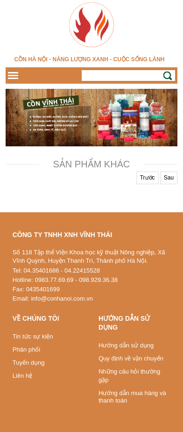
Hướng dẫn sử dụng (126, 345)
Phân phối (26, 349)
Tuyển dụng (29, 362)
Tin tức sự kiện (33, 336)
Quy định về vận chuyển (131, 358)
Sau (169, 177)
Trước (147, 177)
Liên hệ (22, 375)
